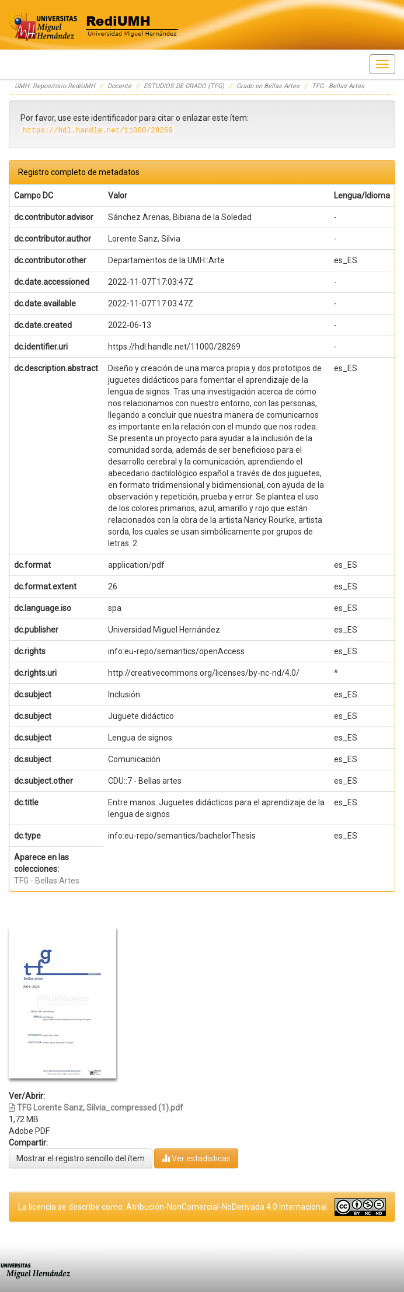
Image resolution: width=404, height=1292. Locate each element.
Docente (119, 86)
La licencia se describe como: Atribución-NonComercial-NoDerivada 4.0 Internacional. (173, 1206)
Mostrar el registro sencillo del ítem (80, 1158)
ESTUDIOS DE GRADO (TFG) (184, 86)
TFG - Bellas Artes (338, 86)
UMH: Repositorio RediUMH (55, 86)
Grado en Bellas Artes (267, 86)
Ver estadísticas (196, 1158)
